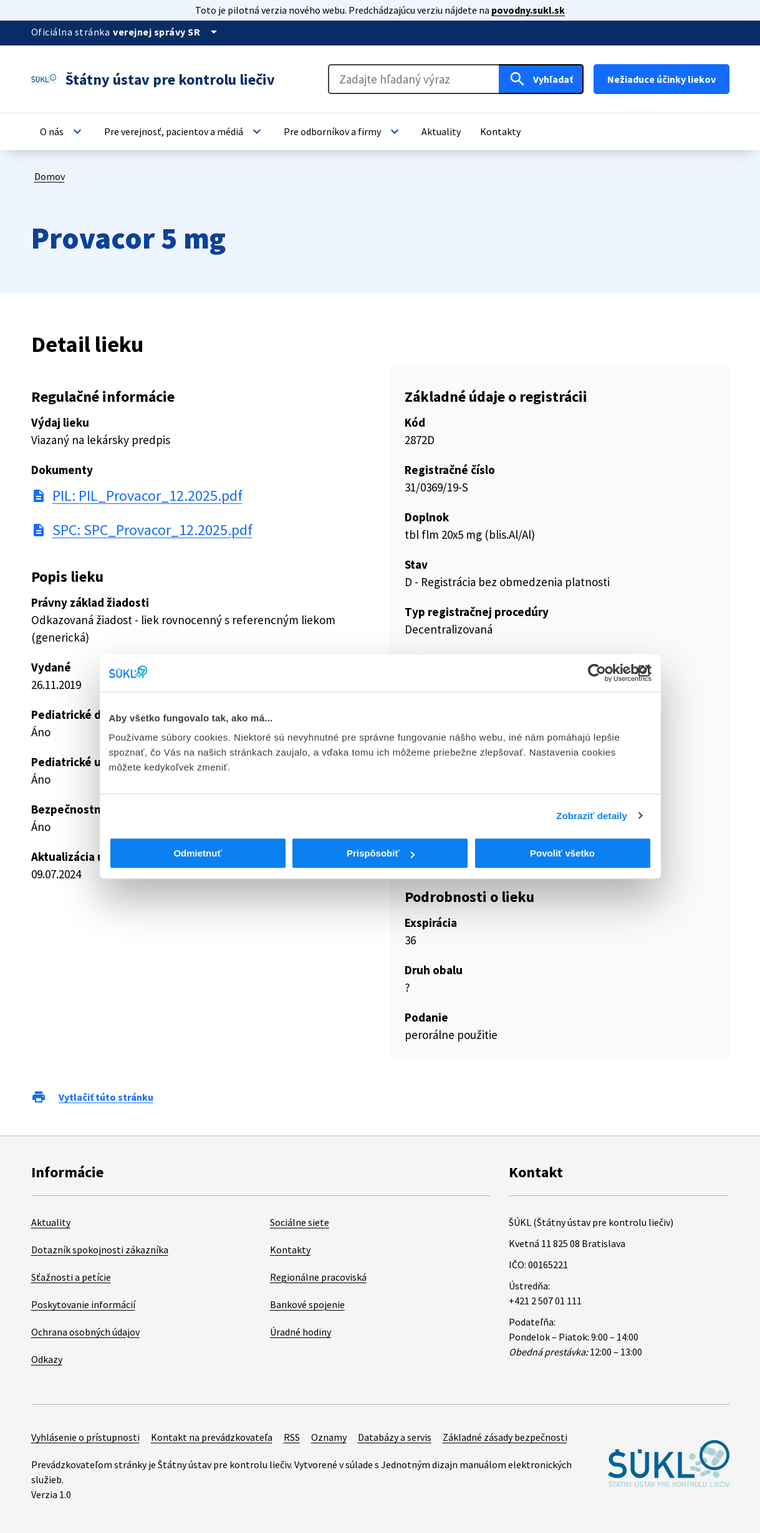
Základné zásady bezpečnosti (505, 1437)
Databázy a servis (394, 1437)
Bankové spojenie (307, 1304)
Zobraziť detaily (591, 815)
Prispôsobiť (381, 853)
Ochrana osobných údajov (85, 1332)
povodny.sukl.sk (528, 10)
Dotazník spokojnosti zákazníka (99, 1249)
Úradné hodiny (300, 1332)
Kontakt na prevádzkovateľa (211, 1437)
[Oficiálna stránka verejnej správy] (167, 31)
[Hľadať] (541, 79)
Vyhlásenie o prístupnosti (85, 1437)
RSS (292, 1437)
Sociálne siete (299, 1222)
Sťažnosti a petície (71, 1277)
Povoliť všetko (562, 853)
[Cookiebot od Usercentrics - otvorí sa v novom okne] (597, 672)
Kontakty (290, 1249)
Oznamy (329, 1437)
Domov (49, 176)
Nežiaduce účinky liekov (661, 79)
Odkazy (46, 1359)
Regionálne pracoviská (318, 1277)
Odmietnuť (197, 853)
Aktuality (50, 1222)
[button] (62, 131)
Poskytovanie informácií (83, 1304)
